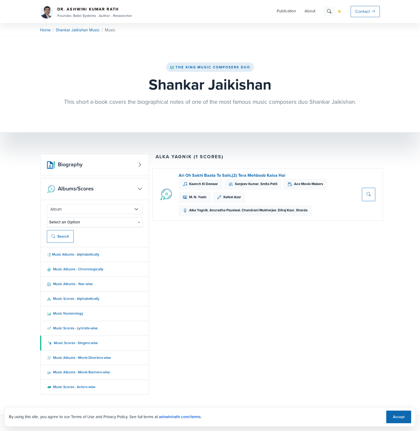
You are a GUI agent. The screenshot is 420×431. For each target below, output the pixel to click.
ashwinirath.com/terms (180, 417)
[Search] (329, 11)
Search (60, 236)
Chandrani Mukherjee (259, 210)
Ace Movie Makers (308, 183)
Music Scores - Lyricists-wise (72, 328)
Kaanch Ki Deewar (203, 183)
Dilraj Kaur (286, 210)
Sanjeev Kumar (247, 183)
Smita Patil (268, 183)
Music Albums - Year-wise (70, 283)
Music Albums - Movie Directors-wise (79, 357)
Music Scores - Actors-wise (71, 386)
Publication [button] (286, 11)
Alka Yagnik (198, 210)
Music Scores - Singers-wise (73, 342)
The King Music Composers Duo (210, 67)
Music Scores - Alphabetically (73, 298)
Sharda (302, 210)
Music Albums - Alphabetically (73, 254)
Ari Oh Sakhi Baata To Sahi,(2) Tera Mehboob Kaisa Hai (232, 175)
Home (45, 30)
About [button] (310, 11)
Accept (398, 417)
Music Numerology (65, 313)
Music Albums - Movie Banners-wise (78, 372)
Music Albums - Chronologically (75, 269)
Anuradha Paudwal (224, 210)
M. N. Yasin (198, 197)
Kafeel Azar (232, 197)
